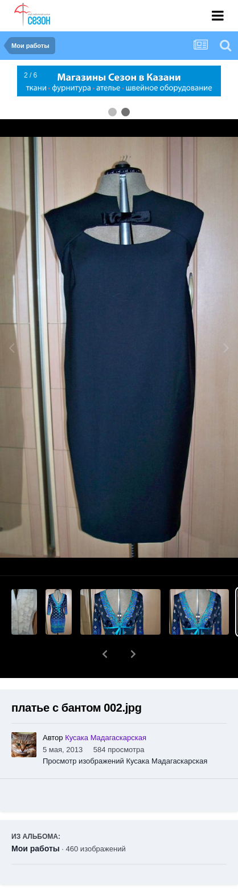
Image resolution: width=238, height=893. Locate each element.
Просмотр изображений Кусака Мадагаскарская (125, 731)
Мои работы (35, 818)
